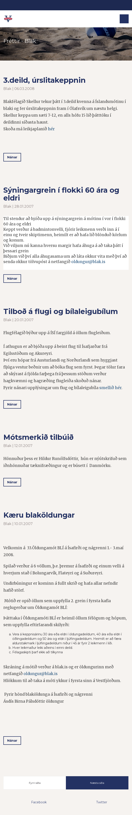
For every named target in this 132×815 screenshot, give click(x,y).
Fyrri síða (35, 782)
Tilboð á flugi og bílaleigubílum (60, 311)
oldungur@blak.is (88, 261)
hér (51, 128)
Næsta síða (97, 782)
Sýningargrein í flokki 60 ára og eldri (61, 194)
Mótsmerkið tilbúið (38, 437)
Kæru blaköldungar (39, 515)
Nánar (12, 157)
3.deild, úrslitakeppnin (44, 80)
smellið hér (110, 387)
